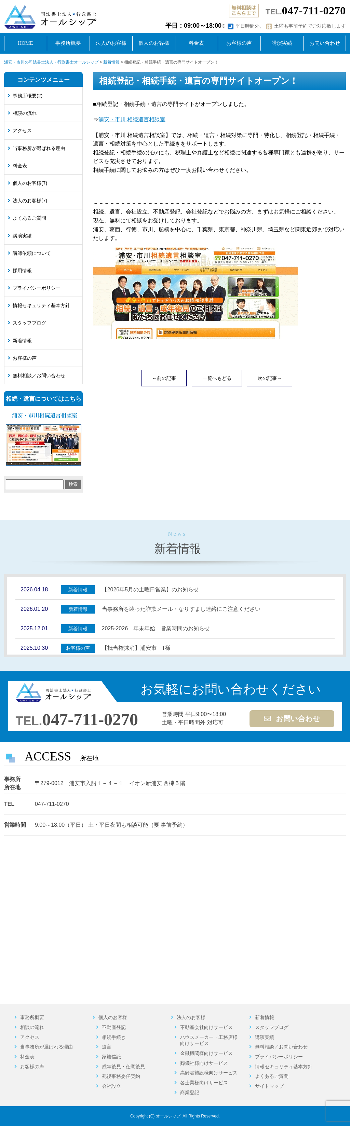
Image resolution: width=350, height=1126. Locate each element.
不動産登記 (114, 1027)
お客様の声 (25, 358)
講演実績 (22, 235)
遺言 (106, 1046)
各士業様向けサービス (204, 1082)
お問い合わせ (292, 719)
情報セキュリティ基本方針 (41, 305)
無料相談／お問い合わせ (39, 375)
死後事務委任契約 (121, 1076)
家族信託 (111, 1056)
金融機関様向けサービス (206, 1053)
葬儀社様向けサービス (204, 1063)
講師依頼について (32, 253)
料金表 (20, 165)
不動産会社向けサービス (206, 1027)
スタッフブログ (29, 323)
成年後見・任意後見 (123, 1066)
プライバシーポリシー (36, 288)
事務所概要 (32, 1017)
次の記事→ (270, 378)
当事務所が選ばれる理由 (39, 148)
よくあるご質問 (29, 218)
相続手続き (114, 1037)
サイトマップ (269, 1086)
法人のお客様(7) (30, 200)
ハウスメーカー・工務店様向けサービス (209, 1040)
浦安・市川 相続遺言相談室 (131, 119)
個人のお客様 (112, 1017)
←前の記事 (164, 378)
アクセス (22, 130)
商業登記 (189, 1092)
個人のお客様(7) (30, 183)
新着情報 (22, 340)
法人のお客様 (191, 1017)
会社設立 (111, 1086)
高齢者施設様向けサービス (209, 1072)
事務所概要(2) (27, 95)
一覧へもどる (217, 378)
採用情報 (22, 270)
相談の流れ (25, 113)
